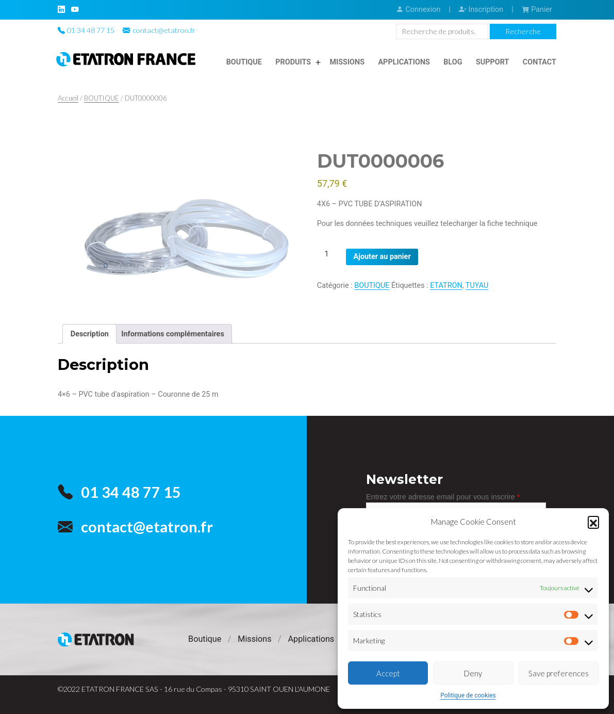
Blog (452, 62)
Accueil (68, 98)
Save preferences (558, 673)
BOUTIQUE (101, 98)
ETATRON (446, 285)
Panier (537, 9)
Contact (539, 62)
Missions (346, 62)
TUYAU (477, 285)
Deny (473, 673)
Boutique (244, 62)
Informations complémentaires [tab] (172, 334)
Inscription (481, 9)
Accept (388, 673)
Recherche (523, 31)
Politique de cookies (467, 695)
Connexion (418, 9)
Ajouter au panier (382, 256)
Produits (293, 62)
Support (492, 62)
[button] (593, 521)
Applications (404, 62)
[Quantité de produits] (330, 254)
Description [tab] (90, 334)
